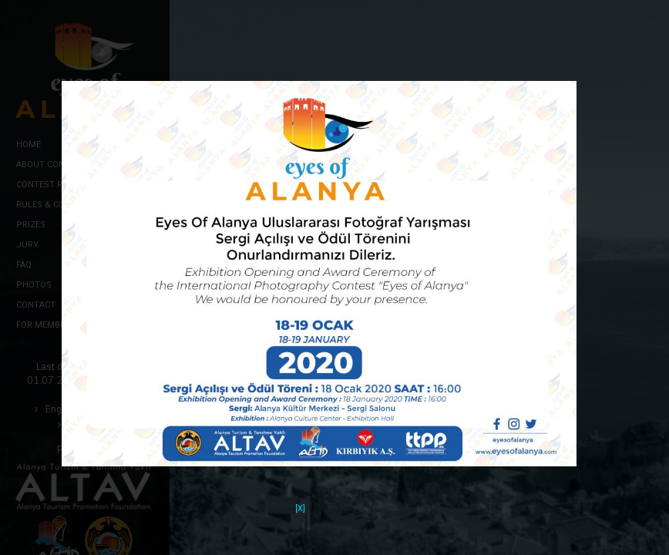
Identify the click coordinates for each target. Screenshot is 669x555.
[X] (300, 498)
